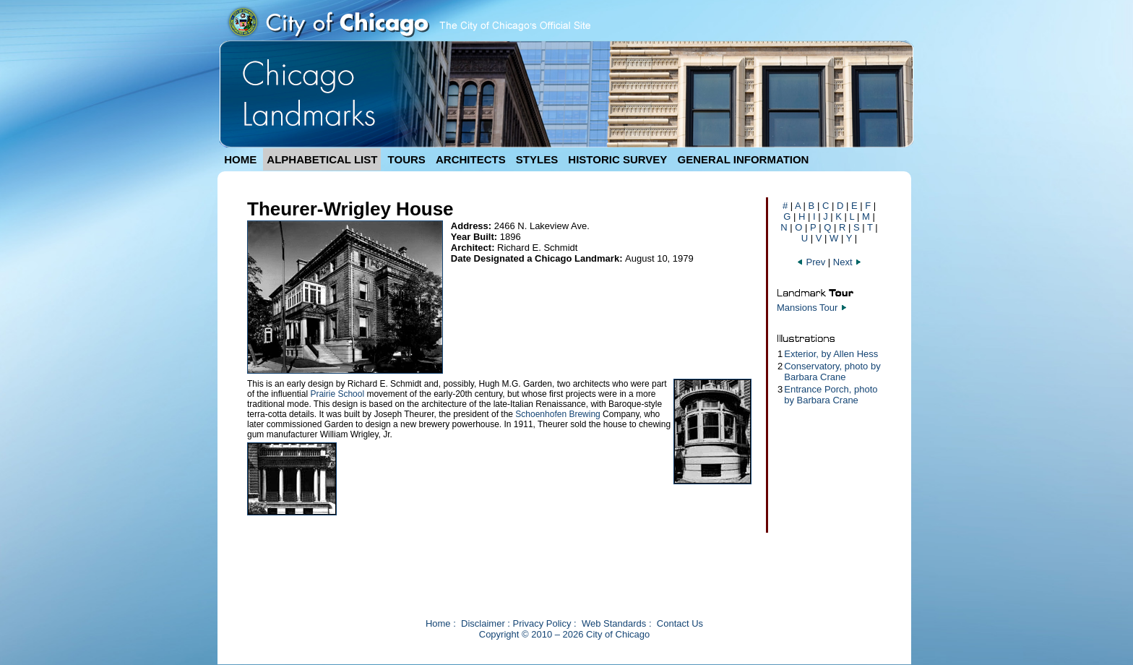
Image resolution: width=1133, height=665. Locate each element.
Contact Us (680, 623)
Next (847, 262)
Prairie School (337, 394)
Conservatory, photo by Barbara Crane (832, 371)
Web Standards (614, 623)
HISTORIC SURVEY (617, 159)
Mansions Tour (807, 307)
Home (438, 623)
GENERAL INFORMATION (743, 159)
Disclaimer (483, 623)
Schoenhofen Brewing (557, 414)
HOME (240, 159)
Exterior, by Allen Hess (831, 353)
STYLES (537, 159)
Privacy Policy (542, 623)
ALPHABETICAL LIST (322, 159)
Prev (812, 262)
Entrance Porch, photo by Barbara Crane (830, 395)
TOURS (407, 159)
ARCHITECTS (471, 159)
